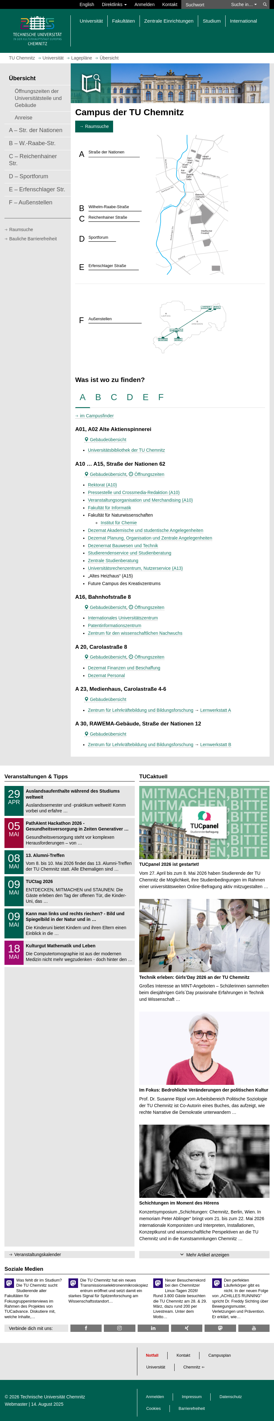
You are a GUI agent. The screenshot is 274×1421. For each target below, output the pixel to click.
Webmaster (16, 1404)
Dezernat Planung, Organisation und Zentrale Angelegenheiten (150, 538)
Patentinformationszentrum (114, 625)
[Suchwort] (204, 4)
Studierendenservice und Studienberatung (129, 552)
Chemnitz (192, 1367)
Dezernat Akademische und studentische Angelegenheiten (145, 530)
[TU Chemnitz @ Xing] (186, 1328)
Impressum (192, 1397)
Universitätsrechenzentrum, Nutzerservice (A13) (135, 568)
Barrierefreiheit (192, 1408)
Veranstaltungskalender (37, 1254)
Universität (155, 1367)
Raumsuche (21, 229)
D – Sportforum (28, 176)
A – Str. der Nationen (35, 130)
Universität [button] (91, 21)
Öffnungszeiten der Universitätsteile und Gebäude (38, 98)
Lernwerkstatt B (215, 744)
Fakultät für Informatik (109, 507)
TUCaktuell (153, 777)
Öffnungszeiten (146, 474)
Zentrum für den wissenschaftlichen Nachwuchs (135, 633)
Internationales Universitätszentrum (123, 617)
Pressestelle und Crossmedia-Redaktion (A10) (134, 492)
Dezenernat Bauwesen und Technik (123, 545)
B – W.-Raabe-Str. (32, 143)
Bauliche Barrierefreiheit (33, 238)
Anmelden (144, 4)
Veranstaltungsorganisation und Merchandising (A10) (140, 500)
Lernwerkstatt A (215, 710)
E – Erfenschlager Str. (37, 189)
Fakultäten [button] (123, 21)
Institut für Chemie (119, 522)
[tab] (82, 397)
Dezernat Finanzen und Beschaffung (124, 667)
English (87, 4)
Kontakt (169, 4)
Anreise (23, 117)
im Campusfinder (97, 415)
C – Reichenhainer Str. (33, 159)
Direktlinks (114, 4)
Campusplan (219, 1355)
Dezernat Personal (106, 675)
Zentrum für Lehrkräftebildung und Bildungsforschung (140, 710)
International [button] (243, 21)
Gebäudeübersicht (105, 439)
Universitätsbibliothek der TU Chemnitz (126, 450)
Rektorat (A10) (102, 484)
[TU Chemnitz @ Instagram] (119, 1328)
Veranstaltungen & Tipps (36, 777)
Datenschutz (231, 1397)
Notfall (152, 1355)
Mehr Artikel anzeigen (207, 1254)
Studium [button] (211, 21)
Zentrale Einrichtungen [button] (169, 21)
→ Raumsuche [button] (94, 126)
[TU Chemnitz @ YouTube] (254, 1328)
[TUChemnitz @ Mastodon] (220, 1328)
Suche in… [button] (244, 4)
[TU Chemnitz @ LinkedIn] (153, 1328)
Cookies (153, 1408)
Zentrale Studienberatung (113, 560)
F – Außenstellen (31, 202)
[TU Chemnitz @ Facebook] (86, 1328)
